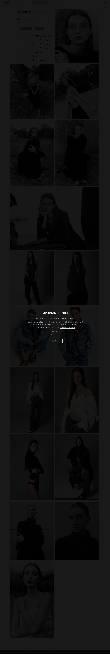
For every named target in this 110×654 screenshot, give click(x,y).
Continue (55, 341)
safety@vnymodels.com (67, 327)
